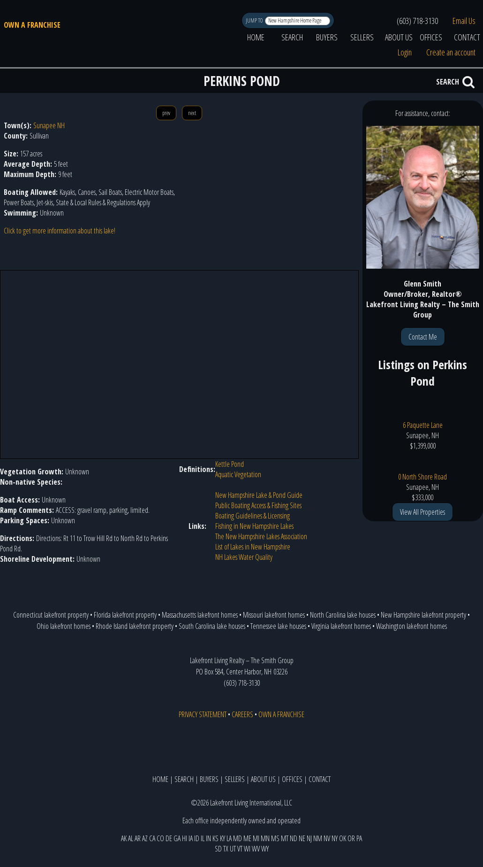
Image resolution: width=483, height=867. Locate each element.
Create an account (450, 52)
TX (225, 849)
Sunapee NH (49, 125)
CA (152, 838)
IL (202, 838)
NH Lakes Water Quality (243, 557)
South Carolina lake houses (212, 626)
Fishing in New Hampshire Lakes (254, 526)
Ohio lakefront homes (64, 626)
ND (293, 838)
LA (229, 838)
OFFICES (431, 37)
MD (237, 838)
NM (317, 838)
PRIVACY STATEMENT (202, 714)
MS (275, 838)
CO (160, 838)
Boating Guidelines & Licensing (252, 516)
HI (184, 838)
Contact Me (422, 337)
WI (247, 849)
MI (256, 838)
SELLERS (362, 37)
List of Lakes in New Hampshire (252, 547)
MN (265, 838)
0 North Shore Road (422, 477)
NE (302, 838)
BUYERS (327, 37)
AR (138, 838)
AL (130, 838)
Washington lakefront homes (411, 626)
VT (239, 849)
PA (359, 838)
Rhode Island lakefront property (135, 626)
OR (351, 838)
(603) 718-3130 (417, 20)
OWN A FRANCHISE (32, 25)
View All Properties (422, 512)
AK (124, 838)
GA (177, 838)
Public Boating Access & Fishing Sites (258, 505)
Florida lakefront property (125, 615)
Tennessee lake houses (278, 626)
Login (405, 52)
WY (265, 849)
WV (256, 849)
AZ (145, 838)
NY (335, 838)
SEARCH (292, 37)
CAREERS (242, 714)
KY (222, 838)
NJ (309, 838)
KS (215, 838)
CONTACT (320, 779)
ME (247, 838)
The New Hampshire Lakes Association (261, 536)
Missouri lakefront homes (274, 615)
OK (342, 838)
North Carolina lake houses (343, 615)
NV (327, 838)
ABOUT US (399, 37)
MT (284, 838)
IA (191, 838)
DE (169, 838)
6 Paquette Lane (423, 425)
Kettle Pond (229, 464)
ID (196, 838)
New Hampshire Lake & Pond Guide (258, 495)
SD (218, 849)
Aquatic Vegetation (238, 474)
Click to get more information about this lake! (59, 230)
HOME (255, 37)
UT (233, 849)
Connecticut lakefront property (51, 615)
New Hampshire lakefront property (423, 615)
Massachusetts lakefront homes (200, 615)
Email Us (464, 20)
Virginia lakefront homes (341, 626)
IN (208, 838)
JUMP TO (255, 20)
